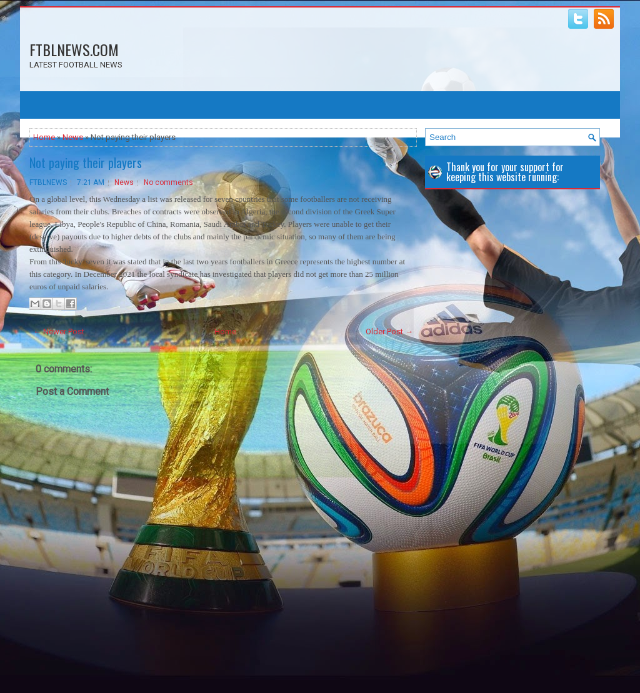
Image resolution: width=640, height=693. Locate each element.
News (72, 137)
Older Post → (389, 331)
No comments (168, 182)
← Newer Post (58, 331)
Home (44, 137)
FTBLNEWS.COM (74, 49)
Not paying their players (85, 162)
